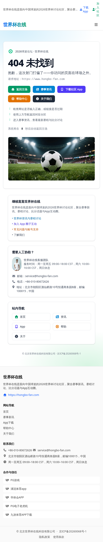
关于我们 (44, 99)
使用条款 (58, 537)
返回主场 (19, 89)
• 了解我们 (18, 235)
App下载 (8, 422)
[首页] (14, 24)
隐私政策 (44, 537)
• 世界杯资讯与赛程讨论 (26, 218)
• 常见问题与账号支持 (25, 229)
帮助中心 (19, 99)
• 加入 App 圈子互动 (24, 224)
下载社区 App (71, 89)
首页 (6, 411)
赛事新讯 (8, 417)
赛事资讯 (44, 89)
